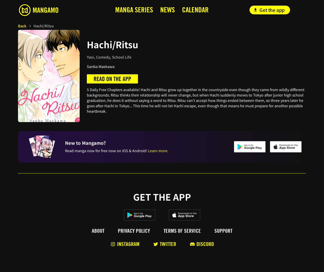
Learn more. (158, 150)
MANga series (134, 9)
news (167, 9)
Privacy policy (134, 231)
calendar (195, 9)
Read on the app (112, 78)
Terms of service (182, 231)
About (98, 231)
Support (223, 231)
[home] (48, 10)
